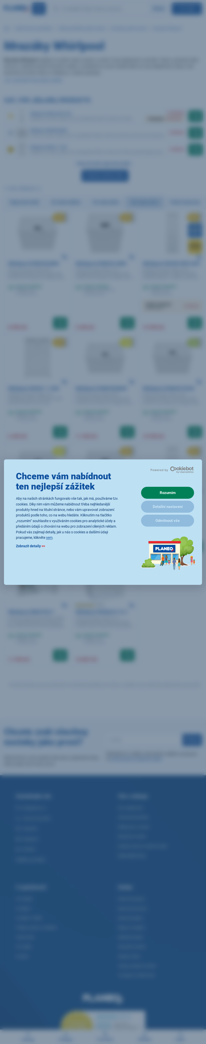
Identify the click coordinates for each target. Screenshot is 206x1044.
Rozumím (168, 493)
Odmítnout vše (167, 520)
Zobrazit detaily (30, 546)
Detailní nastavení (168, 506)
